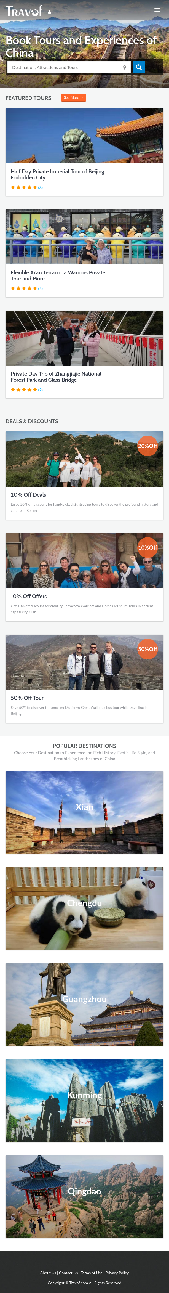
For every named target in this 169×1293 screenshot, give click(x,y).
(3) (40, 187)
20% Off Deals (28, 494)
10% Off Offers (29, 596)
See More (73, 97)
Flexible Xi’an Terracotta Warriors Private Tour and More (58, 275)
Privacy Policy (117, 1272)
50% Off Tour (27, 698)
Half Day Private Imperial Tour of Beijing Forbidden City (57, 174)
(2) (40, 389)
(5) (40, 288)
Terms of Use (92, 1272)
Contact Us (68, 1272)
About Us (48, 1272)
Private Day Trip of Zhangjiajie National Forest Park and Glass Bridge (56, 376)
